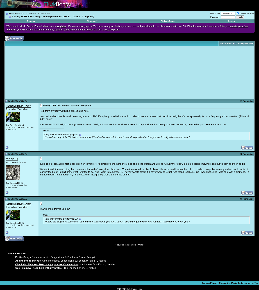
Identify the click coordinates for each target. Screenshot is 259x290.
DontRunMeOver (18, 106)
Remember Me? (245, 14)
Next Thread (137, 245)
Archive (249, 283)
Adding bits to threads (28, 260)
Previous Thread (123, 245)
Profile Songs (23, 257)
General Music (45, 14)
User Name (215, 13)
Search (231, 21)
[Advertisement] (36, 72)
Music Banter (14, 14)
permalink (248, 101)
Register (31, 21)
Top (256, 283)
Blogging (91, 21)
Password (214, 17)
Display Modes (244, 44)
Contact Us (224, 283)
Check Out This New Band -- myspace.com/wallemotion (46, 264)
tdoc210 (12, 159)
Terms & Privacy (209, 283)
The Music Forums (29, 14)
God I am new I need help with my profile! (38, 268)
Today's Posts (167, 21)
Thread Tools (226, 44)
